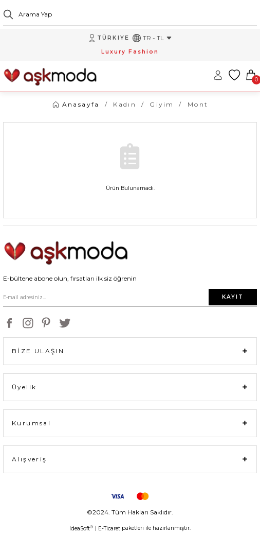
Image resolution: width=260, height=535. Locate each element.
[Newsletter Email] (130, 297)
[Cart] (251, 75)
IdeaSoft (81, 528)
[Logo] (50, 75)
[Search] (130, 14)
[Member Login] (218, 75)
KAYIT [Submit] (233, 297)
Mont (198, 104)
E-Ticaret (109, 528)
